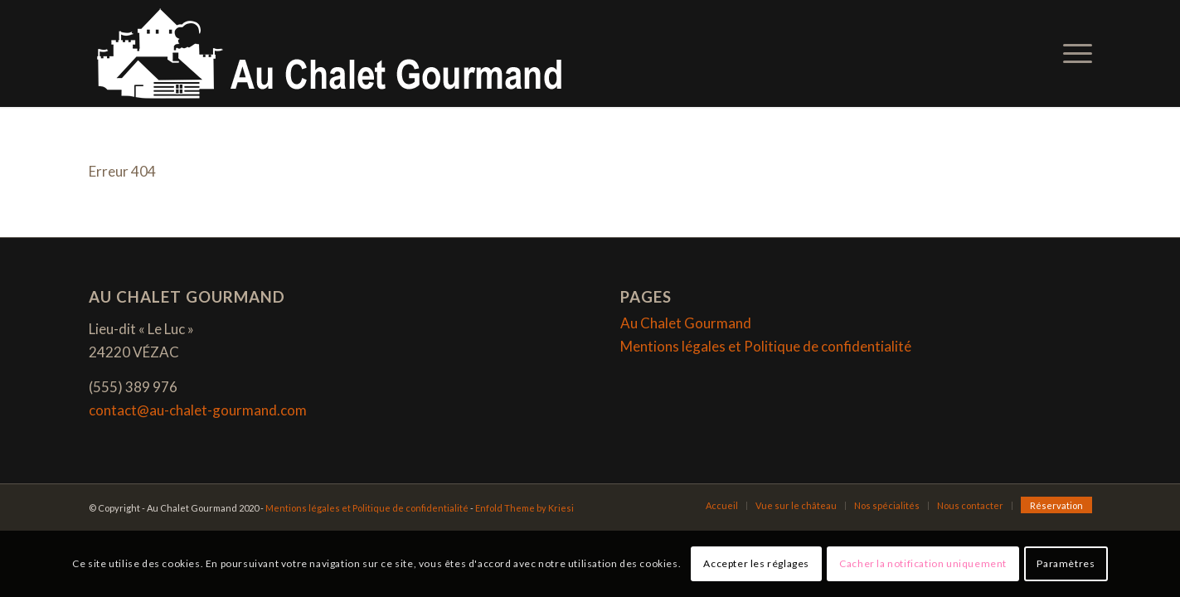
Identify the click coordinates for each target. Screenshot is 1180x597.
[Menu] (1072, 53)
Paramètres (1066, 563)
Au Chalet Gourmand (685, 323)
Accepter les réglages (756, 563)
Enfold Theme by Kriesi (524, 507)
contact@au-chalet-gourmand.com (198, 410)
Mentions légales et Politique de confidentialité (765, 346)
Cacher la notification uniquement (923, 563)
